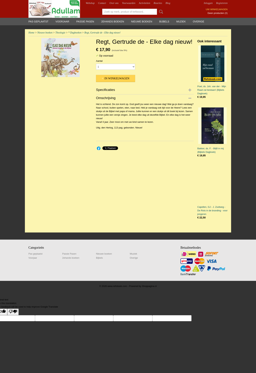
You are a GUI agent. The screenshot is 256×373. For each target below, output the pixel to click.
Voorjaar (62, 21)
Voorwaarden (128, 3)
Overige (198, 21)
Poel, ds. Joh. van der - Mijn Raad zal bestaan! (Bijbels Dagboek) (211, 90)
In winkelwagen (116, 78)
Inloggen (208, 3)
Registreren (222, 3)
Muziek (181, 21)
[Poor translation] (13, 312)
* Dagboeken (74, 32)
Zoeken (160, 11)
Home (31, 32)
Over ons (114, 3)
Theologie (60, 32)
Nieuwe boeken (141, 21)
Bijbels (164, 21)
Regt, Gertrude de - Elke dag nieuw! (102, 32)
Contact (102, 3)
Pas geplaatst (38, 21)
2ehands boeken (112, 21)
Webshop (90, 3)
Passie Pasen (85, 21)
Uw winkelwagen (217, 9)
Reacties (158, 3)
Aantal (99, 61)
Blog (168, 3)
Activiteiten (144, 3)
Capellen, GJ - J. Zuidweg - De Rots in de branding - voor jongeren (212, 210)
